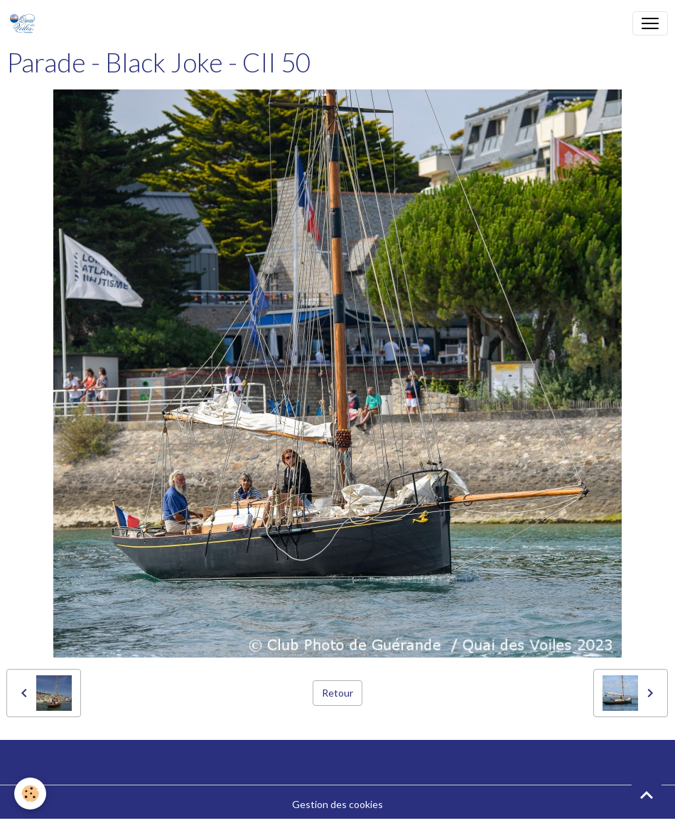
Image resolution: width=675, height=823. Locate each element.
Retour (337, 693)
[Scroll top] (646, 794)
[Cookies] (30, 794)
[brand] (25, 23)
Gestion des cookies (337, 804)
